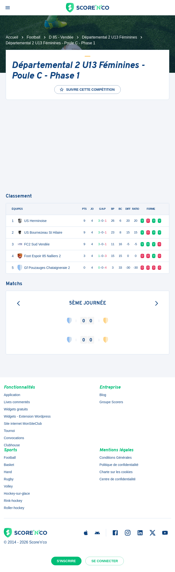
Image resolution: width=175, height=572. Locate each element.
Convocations (14, 438)
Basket (9, 465)
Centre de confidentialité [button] (117, 479)
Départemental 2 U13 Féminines (109, 37)
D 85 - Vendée (61, 37)
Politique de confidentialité (118, 465)
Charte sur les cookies (116, 472)
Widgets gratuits (16, 409)
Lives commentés (17, 402)
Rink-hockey (13, 501)
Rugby (8, 479)
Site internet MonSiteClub (23, 423)
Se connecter (104, 561)
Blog (102, 395)
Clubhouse (12, 445)
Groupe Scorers (111, 402)
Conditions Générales (115, 457)
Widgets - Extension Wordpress (27, 416)
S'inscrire (66, 561)
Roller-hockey (14, 508)
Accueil (12, 37)
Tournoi (9, 431)
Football (33, 37)
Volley (8, 486)
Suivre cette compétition (87, 89)
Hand (8, 472)
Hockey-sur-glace (17, 493)
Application (12, 395)
